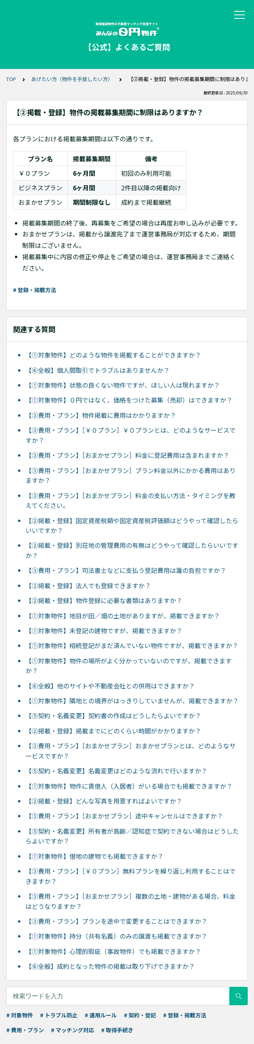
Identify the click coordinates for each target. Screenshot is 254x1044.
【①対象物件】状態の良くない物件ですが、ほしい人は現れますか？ (122, 385)
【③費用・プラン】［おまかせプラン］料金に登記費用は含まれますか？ (127, 455)
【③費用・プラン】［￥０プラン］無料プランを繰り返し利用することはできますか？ (130, 876)
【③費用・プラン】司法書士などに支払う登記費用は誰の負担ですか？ (125, 570)
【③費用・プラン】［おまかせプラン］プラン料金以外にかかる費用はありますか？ (130, 475)
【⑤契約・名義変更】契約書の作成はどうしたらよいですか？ (113, 715)
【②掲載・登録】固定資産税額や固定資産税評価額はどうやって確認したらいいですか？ (131, 525)
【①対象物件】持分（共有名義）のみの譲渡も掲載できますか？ (116, 936)
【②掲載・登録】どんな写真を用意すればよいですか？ (103, 801)
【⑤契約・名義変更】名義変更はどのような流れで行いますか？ (116, 770)
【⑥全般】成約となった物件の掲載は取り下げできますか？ (110, 966)
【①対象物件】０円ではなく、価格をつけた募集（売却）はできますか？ (128, 400)
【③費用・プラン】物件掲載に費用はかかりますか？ (100, 415)
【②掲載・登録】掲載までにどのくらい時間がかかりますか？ (113, 730)
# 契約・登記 (140, 1015)
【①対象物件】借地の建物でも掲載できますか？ (94, 856)
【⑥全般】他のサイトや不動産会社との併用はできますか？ (110, 685)
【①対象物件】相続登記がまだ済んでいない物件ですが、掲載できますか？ (131, 645)
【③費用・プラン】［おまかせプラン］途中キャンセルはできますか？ (124, 815)
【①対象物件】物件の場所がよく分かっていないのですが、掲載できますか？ (128, 666)
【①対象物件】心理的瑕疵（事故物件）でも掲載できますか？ (113, 951)
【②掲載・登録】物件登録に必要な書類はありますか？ (103, 600)
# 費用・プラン (25, 1030)
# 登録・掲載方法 (34, 290)
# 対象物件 (19, 1015)
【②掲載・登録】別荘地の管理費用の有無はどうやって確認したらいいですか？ (131, 550)
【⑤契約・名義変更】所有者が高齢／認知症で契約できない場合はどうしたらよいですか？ (132, 836)
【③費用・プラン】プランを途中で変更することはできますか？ (116, 921)
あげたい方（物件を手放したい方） (72, 79)
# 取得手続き (117, 1030)
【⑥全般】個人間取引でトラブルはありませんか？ (97, 370)
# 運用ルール (101, 1015)
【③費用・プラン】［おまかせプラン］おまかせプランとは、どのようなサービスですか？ (130, 750)
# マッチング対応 (72, 1030)
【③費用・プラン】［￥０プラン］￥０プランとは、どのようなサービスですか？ (130, 435)
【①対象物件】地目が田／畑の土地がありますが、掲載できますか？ (122, 615)
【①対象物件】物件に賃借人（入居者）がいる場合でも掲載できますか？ (128, 786)
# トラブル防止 (59, 1015)
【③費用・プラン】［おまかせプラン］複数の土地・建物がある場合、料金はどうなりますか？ (130, 901)
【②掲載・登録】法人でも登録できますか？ (88, 585)
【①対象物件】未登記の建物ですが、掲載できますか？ (103, 630)
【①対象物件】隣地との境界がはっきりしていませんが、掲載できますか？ (132, 700)
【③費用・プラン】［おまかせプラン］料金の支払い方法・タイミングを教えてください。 (130, 500)
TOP (11, 79)
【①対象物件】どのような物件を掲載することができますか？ (113, 354)
